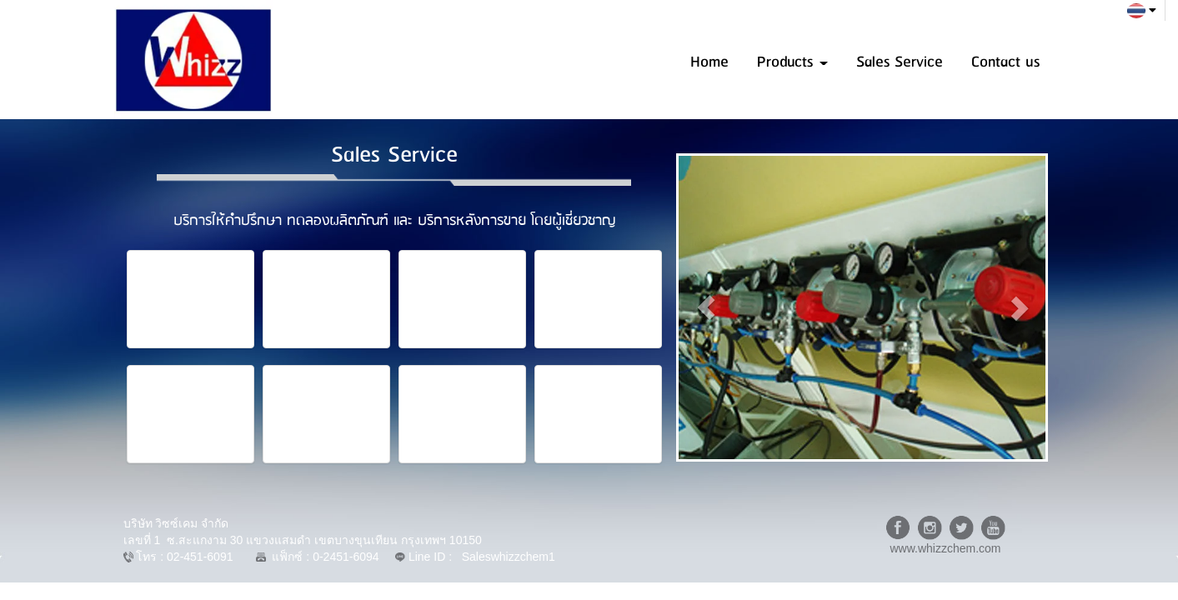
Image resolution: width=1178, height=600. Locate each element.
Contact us (1005, 62)
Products (792, 62)
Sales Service (899, 62)
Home (709, 62)
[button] (706, 307)
